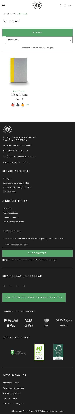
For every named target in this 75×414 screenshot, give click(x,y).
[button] (60, 5)
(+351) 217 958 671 (11, 156)
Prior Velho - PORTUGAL (15, 140)
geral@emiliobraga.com (15, 150)
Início (4, 14)
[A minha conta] (65, 5)
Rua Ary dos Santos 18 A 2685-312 (19, 137)
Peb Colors (12, 14)
